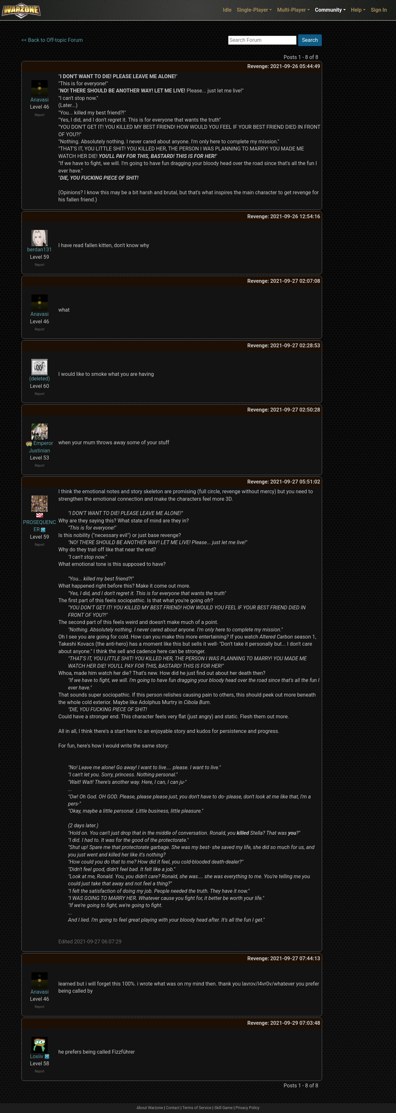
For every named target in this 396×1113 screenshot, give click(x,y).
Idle (227, 10)
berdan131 (39, 249)
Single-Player (252, 10)
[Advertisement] (349, 131)
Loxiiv (36, 1056)
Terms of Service (197, 1108)
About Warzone (149, 1108)
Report (39, 115)
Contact (173, 1108)
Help (356, 10)
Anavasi (39, 100)
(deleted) (39, 379)
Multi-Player (291, 10)
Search (310, 40)
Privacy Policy (248, 1108)
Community (328, 10)
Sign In (379, 10)
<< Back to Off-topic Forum (52, 40)
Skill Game (223, 1108)
